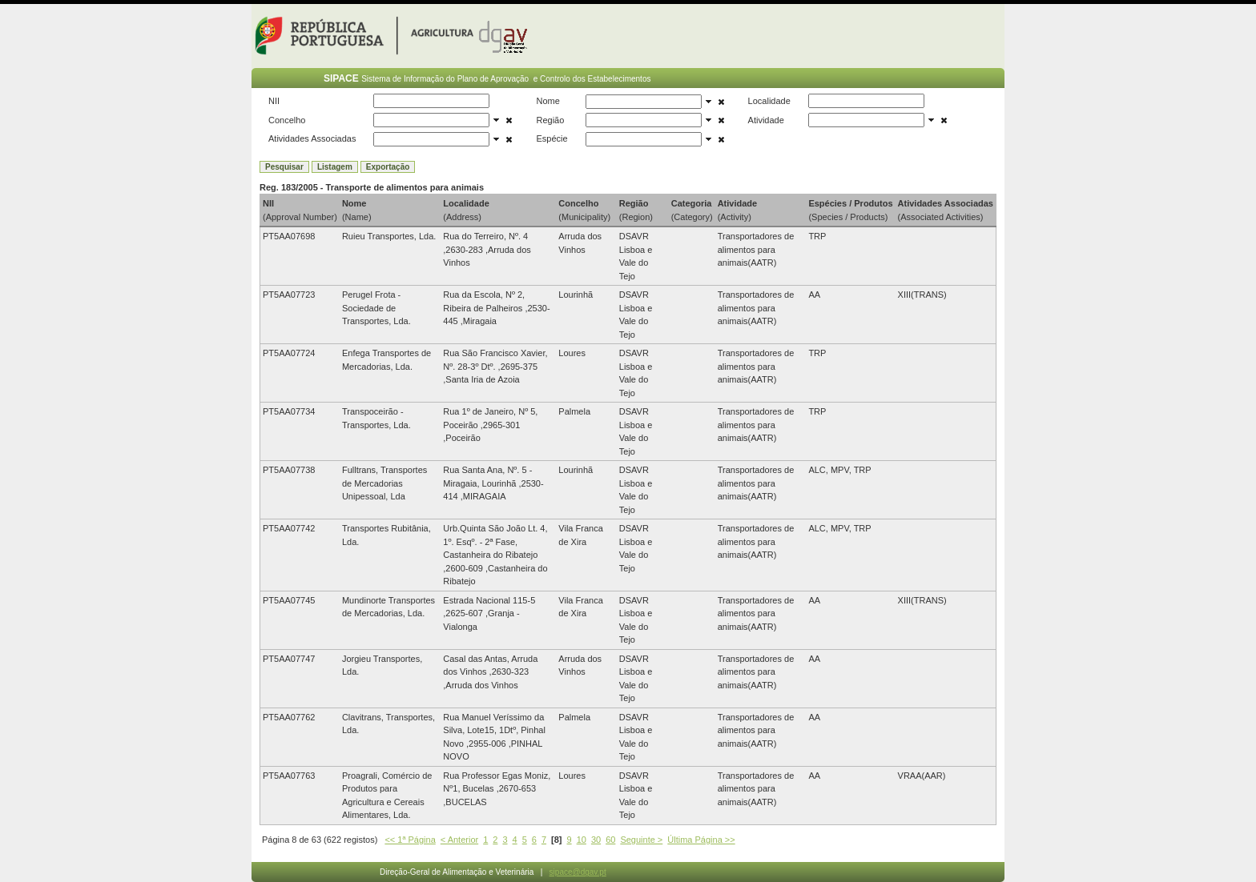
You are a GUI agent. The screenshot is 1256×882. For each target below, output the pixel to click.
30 (596, 839)
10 (581, 839)
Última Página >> (701, 839)
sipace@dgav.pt (578, 872)
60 (610, 839)
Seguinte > (641, 839)
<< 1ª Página (409, 839)
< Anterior (459, 839)
